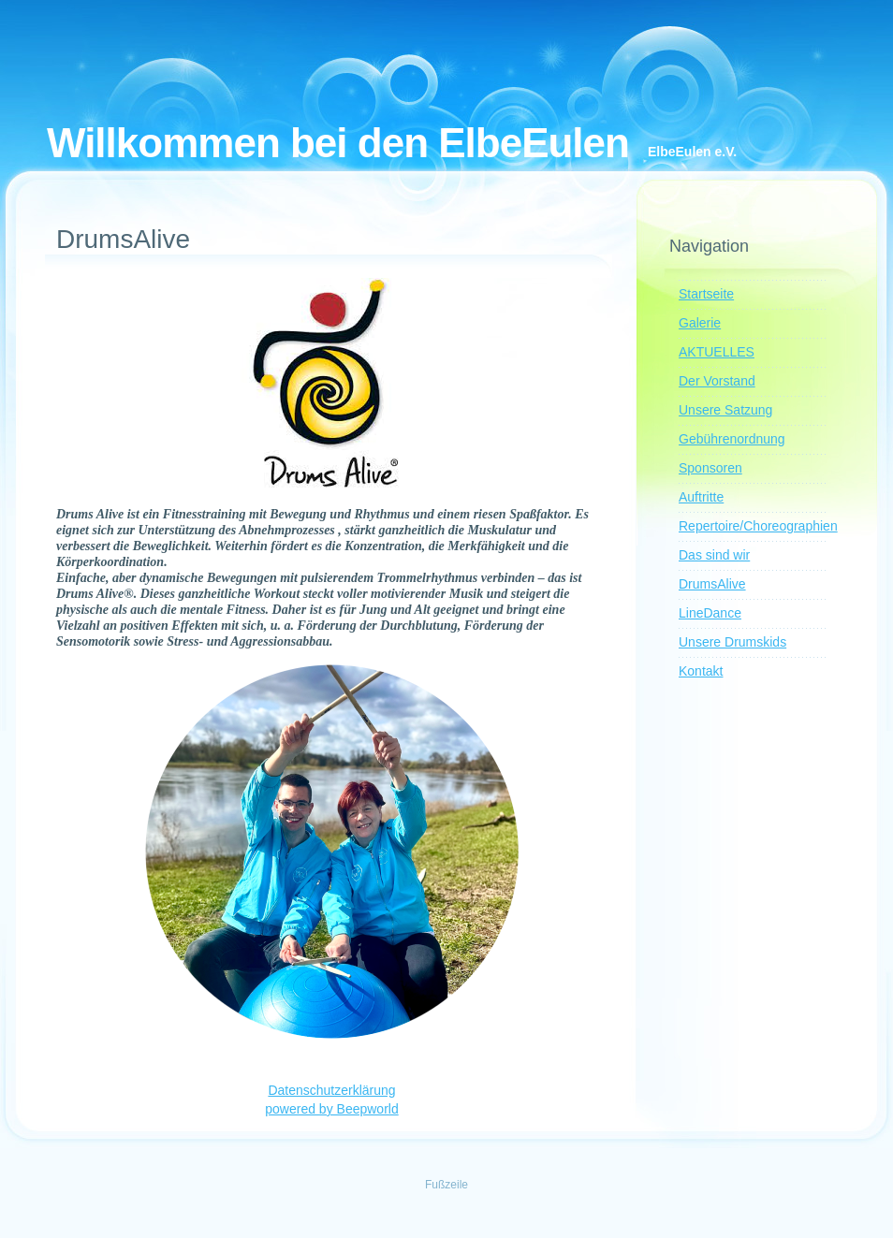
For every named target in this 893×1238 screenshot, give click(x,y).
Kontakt (701, 670)
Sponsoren (710, 467)
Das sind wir (714, 554)
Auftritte (701, 496)
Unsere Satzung (725, 409)
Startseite (706, 293)
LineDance (710, 612)
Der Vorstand (717, 380)
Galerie (700, 322)
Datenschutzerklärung (331, 1090)
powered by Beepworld (331, 1108)
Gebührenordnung (732, 438)
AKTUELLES (716, 351)
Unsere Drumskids (732, 641)
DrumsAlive (712, 583)
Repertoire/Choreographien (758, 525)
